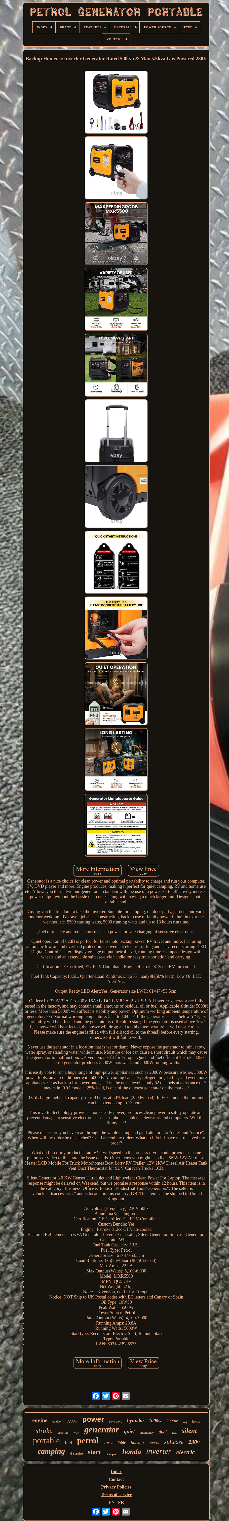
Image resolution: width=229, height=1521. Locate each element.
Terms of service (116, 1494)
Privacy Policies (116, 1487)
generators (115, 1421)
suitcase (173, 1442)
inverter (158, 1451)
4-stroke (76, 1454)
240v (122, 1442)
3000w (154, 1443)
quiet (129, 1431)
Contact (116, 1479)
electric (185, 1452)
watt (76, 1432)
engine (39, 1420)
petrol (87, 1440)
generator (101, 1429)
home (196, 1421)
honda (131, 1452)
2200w (108, 1443)
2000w (172, 1421)
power (93, 1419)
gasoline (62, 1432)
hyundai (135, 1420)
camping (51, 1451)
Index (116, 1471)
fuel (68, 1442)
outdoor (57, 1421)
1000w (155, 1420)
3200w (72, 1421)
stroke (44, 1430)
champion (111, 1454)
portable (46, 1440)
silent (189, 1430)
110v (174, 1433)
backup (137, 1442)
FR (121, 1502)
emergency (147, 1432)
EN (112, 1502)
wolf (185, 1422)
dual (163, 1431)
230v (194, 1442)
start (94, 1452)
